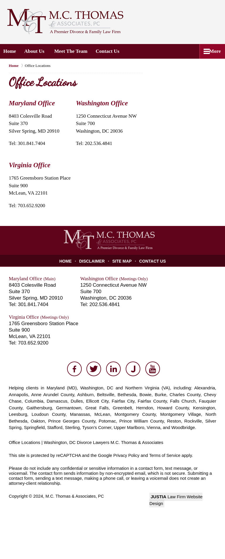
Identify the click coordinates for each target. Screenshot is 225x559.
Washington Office (102, 103)
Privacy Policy (127, 455)
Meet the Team (74, 51)
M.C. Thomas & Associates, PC (76, 496)
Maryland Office (32, 103)
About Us (38, 51)
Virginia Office (29, 165)
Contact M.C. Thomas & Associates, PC (182, 21)
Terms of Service (166, 455)
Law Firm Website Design (182, 496)
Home (11, 51)
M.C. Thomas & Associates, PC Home (65, 21)
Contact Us (113, 51)
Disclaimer (93, 261)
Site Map (122, 261)
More (213, 51)
